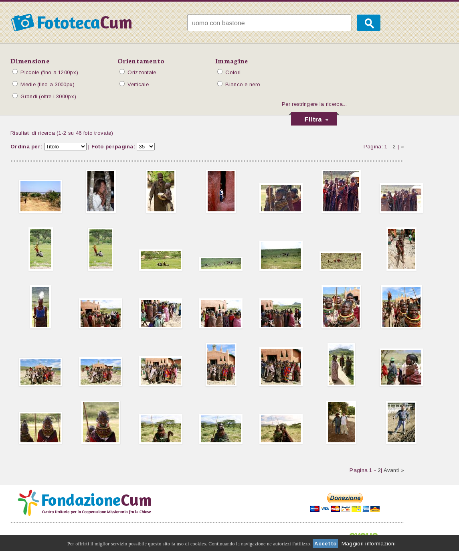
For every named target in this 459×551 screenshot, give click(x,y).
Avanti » (394, 470)
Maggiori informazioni (369, 544)
